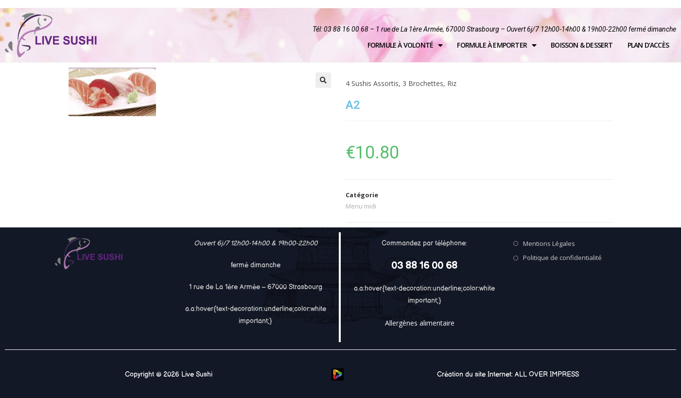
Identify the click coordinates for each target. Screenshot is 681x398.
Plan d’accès (648, 45)
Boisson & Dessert (581, 45)
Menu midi (361, 206)
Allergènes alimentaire (419, 323)
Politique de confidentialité (562, 257)
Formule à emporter (496, 45)
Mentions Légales (549, 243)
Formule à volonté (405, 45)
